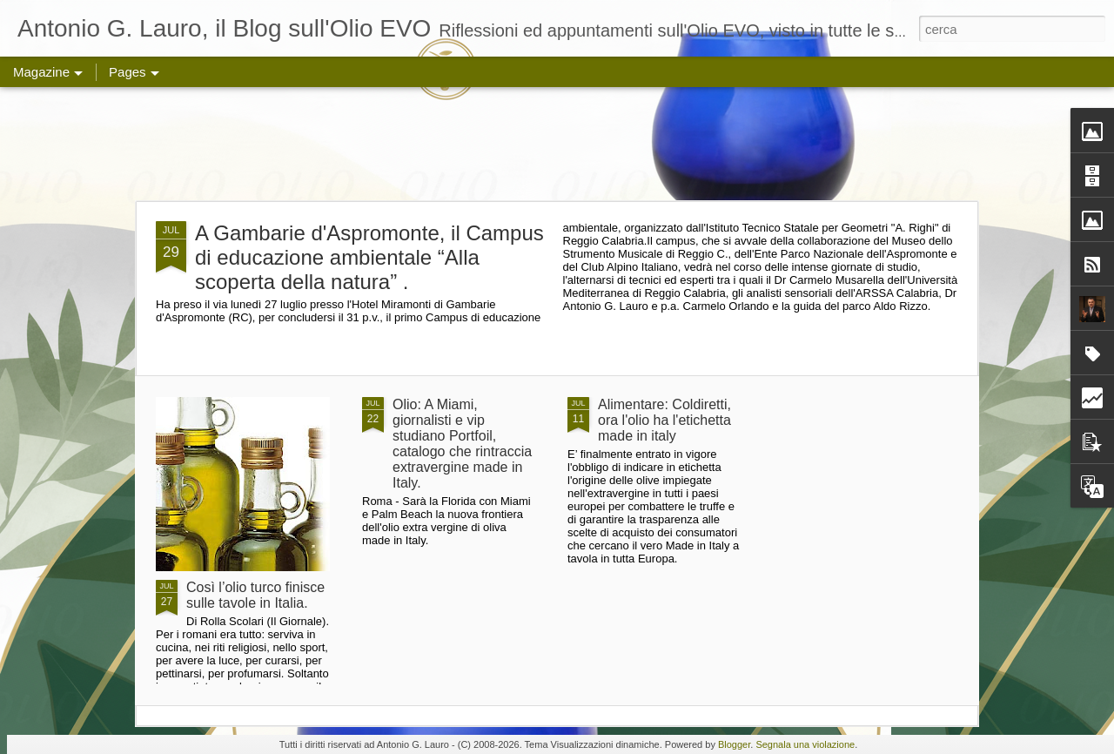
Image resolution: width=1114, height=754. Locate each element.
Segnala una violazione (805, 744)
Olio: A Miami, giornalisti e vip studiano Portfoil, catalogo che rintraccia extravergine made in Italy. (462, 443)
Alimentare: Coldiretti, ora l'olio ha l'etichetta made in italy (664, 420)
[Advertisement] (557, 143)
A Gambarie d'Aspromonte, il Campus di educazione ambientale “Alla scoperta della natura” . (369, 257)
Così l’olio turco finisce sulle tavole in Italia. (255, 595)
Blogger (734, 744)
